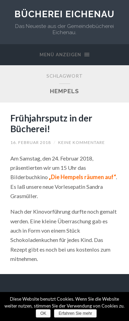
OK (43, 313)
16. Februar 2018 (30, 142)
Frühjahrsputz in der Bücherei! (51, 124)
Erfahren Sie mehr (75, 313)
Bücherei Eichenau (64, 14)
